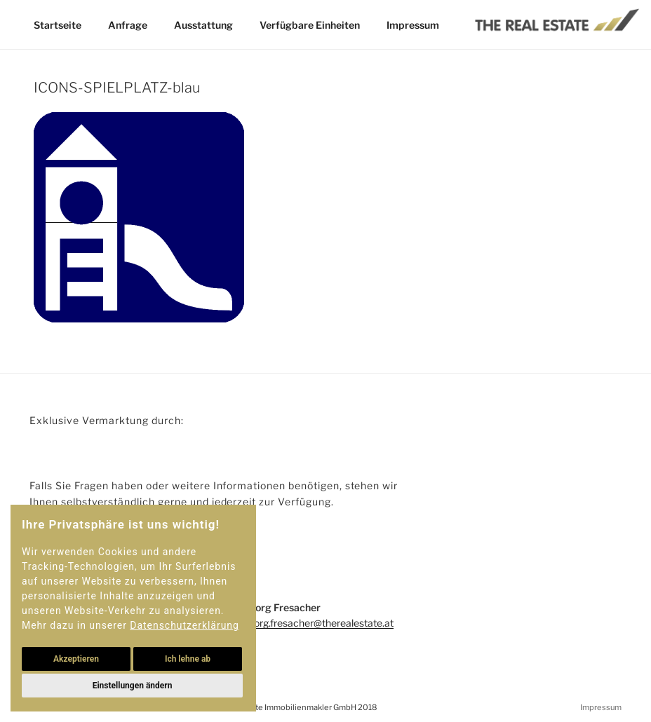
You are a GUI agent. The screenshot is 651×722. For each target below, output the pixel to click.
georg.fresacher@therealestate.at (318, 623)
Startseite (57, 25)
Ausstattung (203, 25)
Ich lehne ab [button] (187, 659)
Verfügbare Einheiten (309, 25)
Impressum (412, 25)
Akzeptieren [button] (76, 659)
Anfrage (127, 25)
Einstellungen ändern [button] (132, 685)
